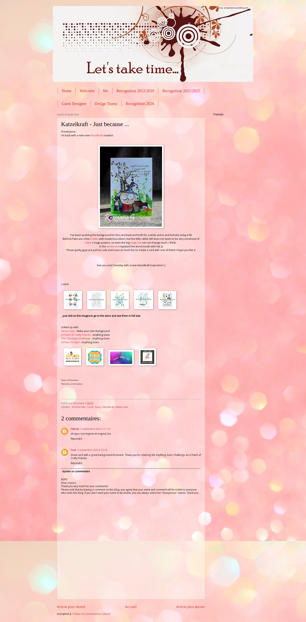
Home (66, 91)
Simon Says (68, 331)
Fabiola (75, 429)
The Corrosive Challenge (75, 338)
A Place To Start (70, 342)
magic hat (135, 242)
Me (105, 91)
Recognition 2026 (140, 103)
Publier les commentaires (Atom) (92, 614)
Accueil (131, 606)
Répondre (76, 438)
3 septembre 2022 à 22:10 (92, 450)
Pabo (88, 242)
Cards (90, 407)
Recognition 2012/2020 (135, 91)
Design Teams (106, 103)
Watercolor (122, 407)
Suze (73, 450)
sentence (112, 246)
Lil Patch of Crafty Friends (76, 335)
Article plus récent (71, 606)
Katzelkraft (96, 135)
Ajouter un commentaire (76, 471)
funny (98, 407)
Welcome (87, 91)
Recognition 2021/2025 (181, 91)
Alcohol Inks (79, 407)
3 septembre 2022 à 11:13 (95, 429)
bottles (94, 239)
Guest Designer (74, 103)
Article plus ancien (190, 606)
